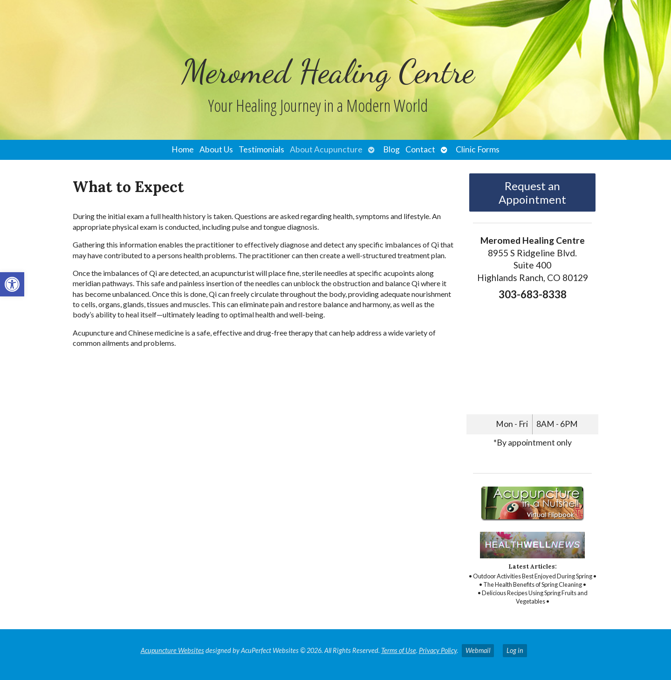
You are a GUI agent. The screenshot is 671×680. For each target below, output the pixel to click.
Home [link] (182, 149)
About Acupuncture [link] (326, 149)
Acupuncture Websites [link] (172, 650)
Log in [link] (515, 650)
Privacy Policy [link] (438, 650)
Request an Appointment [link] (532, 192)
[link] (12, 284)
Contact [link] (420, 149)
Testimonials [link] (261, 149)
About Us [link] (216, 149)
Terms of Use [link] (398, 650)
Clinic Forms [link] (478, 149)
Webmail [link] (478, 650)
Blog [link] (391, 149)
